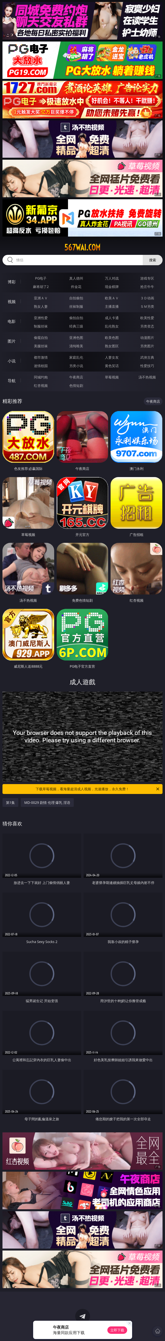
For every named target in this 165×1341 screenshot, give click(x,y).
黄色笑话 (112, 365)
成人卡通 (112, 317)
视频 (12, 301)
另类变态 (147, 326)
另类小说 (76, 365)
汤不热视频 (147, 377)
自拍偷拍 (76, 298)
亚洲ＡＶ (41, 298)
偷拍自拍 (76, 317)
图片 (12, 341)
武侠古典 (147, 357)
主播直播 (112, 306)
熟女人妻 (41, 306)
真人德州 (76, 278)
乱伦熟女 (112, 326)
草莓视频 (112, 377)
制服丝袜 (41, 326)
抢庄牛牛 (147, 286)
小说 (12, 361)
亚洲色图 (76, 337)
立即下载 (117, 1330)
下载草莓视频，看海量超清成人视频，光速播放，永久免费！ (98, 789)
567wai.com (82, 247)
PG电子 (41, 278)
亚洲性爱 (41, 317)
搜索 (152, 260)
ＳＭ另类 (147, 306)
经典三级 (76, 326)
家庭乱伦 (76, 357)
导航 (12, 380)
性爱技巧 (147, 365)
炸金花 (76, 286)
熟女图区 (112, 346)
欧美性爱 (147, 317)
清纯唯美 (76, 346)
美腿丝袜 (41, 346)
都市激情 (41, 357)
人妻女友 (112, 357)
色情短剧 (76, 385)
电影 (12, 321)
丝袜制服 (76, 306)
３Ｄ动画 (147, 298)
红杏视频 (41, 385)
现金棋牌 (112, 286)
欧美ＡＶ (112, 298)
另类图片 (147, 346)
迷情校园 (41, 365)
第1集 (10, 802)
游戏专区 (147, 278)
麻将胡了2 (41, 286)
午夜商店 (76, 377)
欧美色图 (112, 337)
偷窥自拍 (41, 337)
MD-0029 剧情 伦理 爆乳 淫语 (47, 802)
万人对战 (112, 278)
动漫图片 (147, 337)
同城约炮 (41, 377)
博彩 (12, 282)
